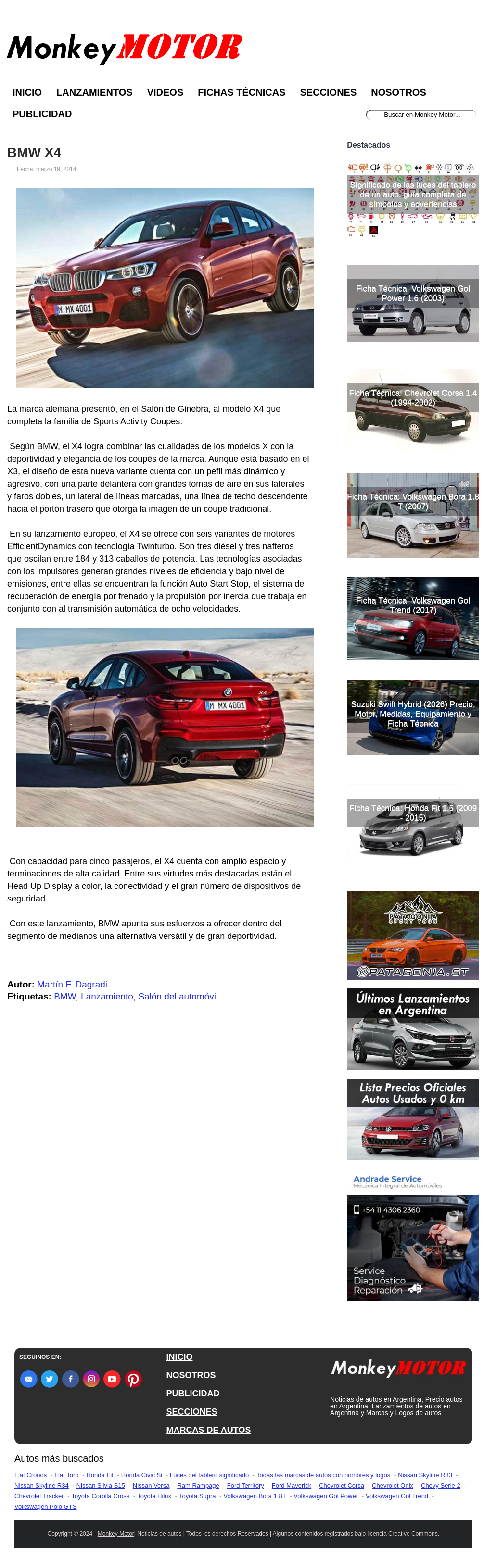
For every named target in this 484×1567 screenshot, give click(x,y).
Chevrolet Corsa (341, 1485)
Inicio (27, 92)
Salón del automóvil (178, 996)
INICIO (179, 1357)
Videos (165, 92)
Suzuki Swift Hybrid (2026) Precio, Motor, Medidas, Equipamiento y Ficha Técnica (413, 714)
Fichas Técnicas (241, 92)
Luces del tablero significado (209, 1475)
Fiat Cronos (30, 1475)
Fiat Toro (66, 1475)
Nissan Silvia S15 (100, 1485)
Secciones (328, 92)
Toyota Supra (197, 1496)
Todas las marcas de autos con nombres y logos (323, 1475)
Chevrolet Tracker (39, 1496)
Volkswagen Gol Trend (397, 1496)
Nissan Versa (151, 1485)
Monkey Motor (116, 1533)
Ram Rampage (198, 1485)
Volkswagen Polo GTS (45, 1506)
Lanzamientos (94, 92)
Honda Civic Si (141, 1475)
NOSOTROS (191, 1375)
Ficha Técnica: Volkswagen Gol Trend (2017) (413, 605)
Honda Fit (99, 1475)
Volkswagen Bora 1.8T (255, 1496)
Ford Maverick (291, 1485)
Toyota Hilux (154, 1496)
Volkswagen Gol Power (325, 1496)
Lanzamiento (107, 996)
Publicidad (42, 114)
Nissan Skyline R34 (41, 1485)
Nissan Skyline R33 (425, 1475)
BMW (65, 996)
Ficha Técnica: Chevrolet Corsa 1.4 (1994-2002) (413, 397)
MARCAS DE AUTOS (208, 1430)
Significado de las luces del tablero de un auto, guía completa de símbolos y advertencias (413, 194)
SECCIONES (191, 1412)
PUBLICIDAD (192, 1393)
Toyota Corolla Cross (101, 1496)
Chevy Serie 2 (440, 1485)
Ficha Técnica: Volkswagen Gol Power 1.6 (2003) (413, 293)
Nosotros (398, 92)
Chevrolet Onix (392, 1485)
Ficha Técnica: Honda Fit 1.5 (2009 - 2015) (413, 812)
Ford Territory (245, 1485)
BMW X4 (34, 153)
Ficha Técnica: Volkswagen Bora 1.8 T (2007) (413, 501)
